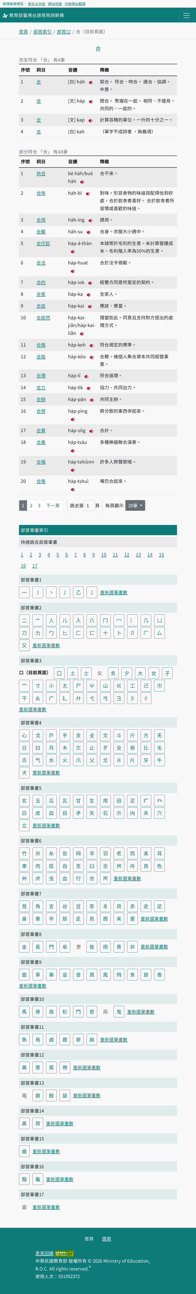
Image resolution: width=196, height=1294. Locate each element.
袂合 (41, 173)
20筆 (133, 505)
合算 (41, 430)
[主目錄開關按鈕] (186, 15)
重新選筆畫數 (114, 592)
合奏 (41, 442)
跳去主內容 (36, 3)
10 (103, 554)
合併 (41, 411)
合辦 (41, 399)
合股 (41, 356)
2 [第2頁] (31, 505)
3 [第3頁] (39, 505)
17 (34, 565)
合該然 (43, 317)
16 (23, 565)
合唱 (41, 461)
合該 (41, 305)
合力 (41, 387)
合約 (41, 282)
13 (138, 554)
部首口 (64, 31)
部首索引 (42, 31)
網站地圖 (55, 3)
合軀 (41, 231)
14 (150, 554)
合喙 (41, 481)
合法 (41, 262)
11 (115, 554)
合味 (41, 192)
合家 (41, 294)
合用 (41, 219)
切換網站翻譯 (75, 3)
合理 (41, 375)
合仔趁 (43, 243)
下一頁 (53, 505)
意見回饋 (44, 1253)
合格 (41, 344)
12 (127, 554)
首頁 (23, 31)
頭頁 (106, 1238)
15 (161, 554)
